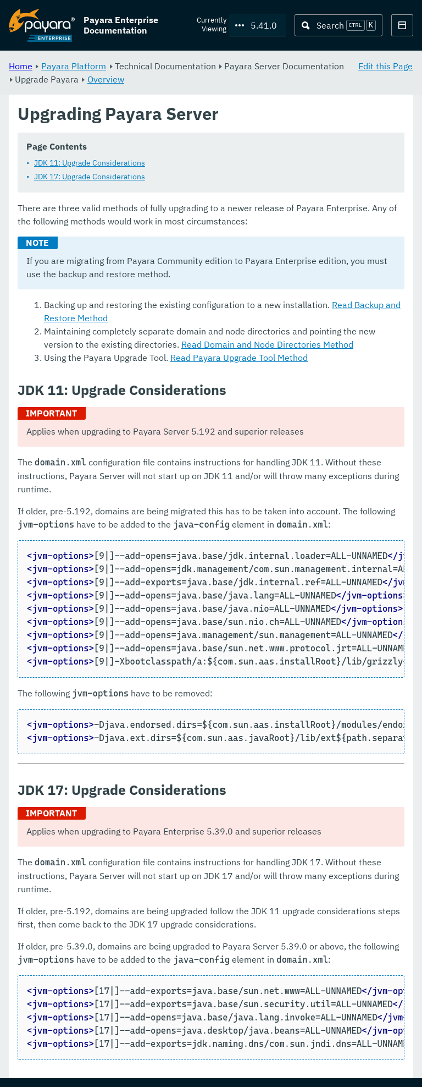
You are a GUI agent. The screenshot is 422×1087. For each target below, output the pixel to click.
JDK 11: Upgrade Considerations (89, 163)
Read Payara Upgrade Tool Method (239, 358)
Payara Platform (73, 66)
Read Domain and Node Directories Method (267, 344)
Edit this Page (385, 66)
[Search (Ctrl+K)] (338, 25)
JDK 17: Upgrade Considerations (89, 177)
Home (20, 66)
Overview (105, 79)
